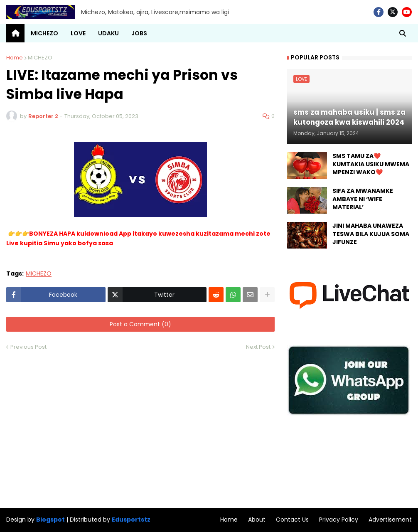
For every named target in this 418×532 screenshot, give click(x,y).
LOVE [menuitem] (78, 33)
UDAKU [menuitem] (108, 33)
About (257, 519)
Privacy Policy (338, 519)
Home (14, 58)
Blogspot (50, 520)
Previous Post (28, 347)
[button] (402, 33)
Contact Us (292, 519)
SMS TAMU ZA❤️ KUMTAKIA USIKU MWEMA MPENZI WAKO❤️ (370, 164)
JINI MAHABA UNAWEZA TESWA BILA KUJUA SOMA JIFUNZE (370, 234)
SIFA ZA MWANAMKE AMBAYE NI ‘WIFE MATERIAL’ (362, 199)
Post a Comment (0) (140, 324)
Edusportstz (131, 519)
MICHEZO (40, 58)
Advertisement (390, 519)
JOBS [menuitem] (139, 33)
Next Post (258, 347)
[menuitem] (15, 33)
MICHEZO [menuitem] (44, 33)
